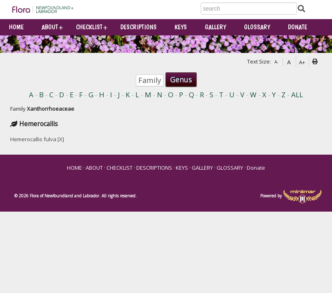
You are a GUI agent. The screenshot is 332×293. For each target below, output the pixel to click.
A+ (302, 62)
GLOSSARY (257, 27)
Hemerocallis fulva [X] (37, 139)
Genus (181, 79)
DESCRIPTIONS (138, 27)
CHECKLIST (89, 27)
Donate (297, 27)
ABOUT (50, 27)
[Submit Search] (301, 8)
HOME (16, 27)
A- (276, 62)
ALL (297, 95)
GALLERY (215, 27)
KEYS (181, 27)
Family (149, 80)
